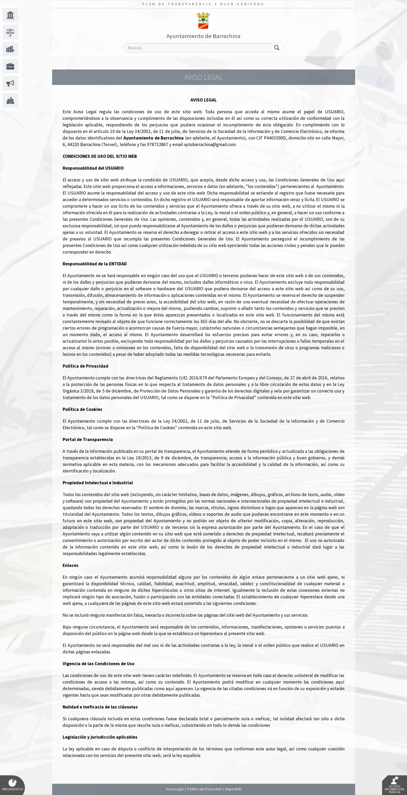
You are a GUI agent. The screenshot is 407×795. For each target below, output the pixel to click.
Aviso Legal (174, 789)
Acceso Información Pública (394, 785)
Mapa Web (233, 789)
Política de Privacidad (204, 789)
